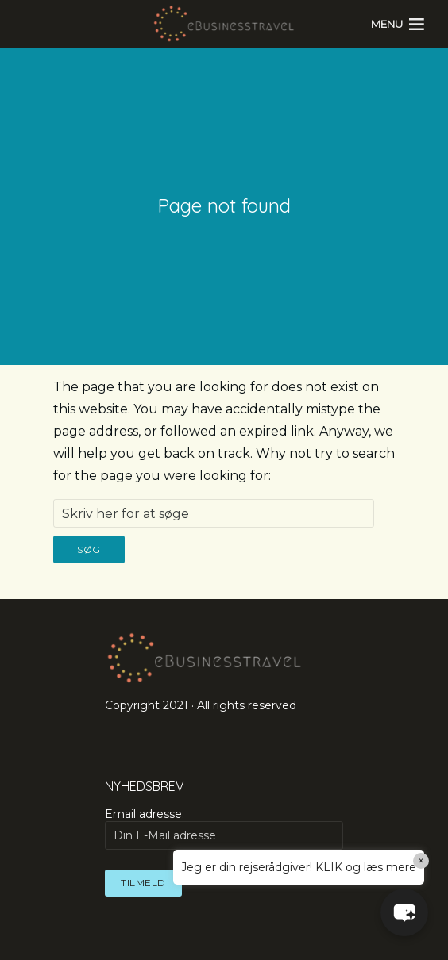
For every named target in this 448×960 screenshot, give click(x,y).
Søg (89, 549)
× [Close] (421, 861)
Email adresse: (224, 828)
